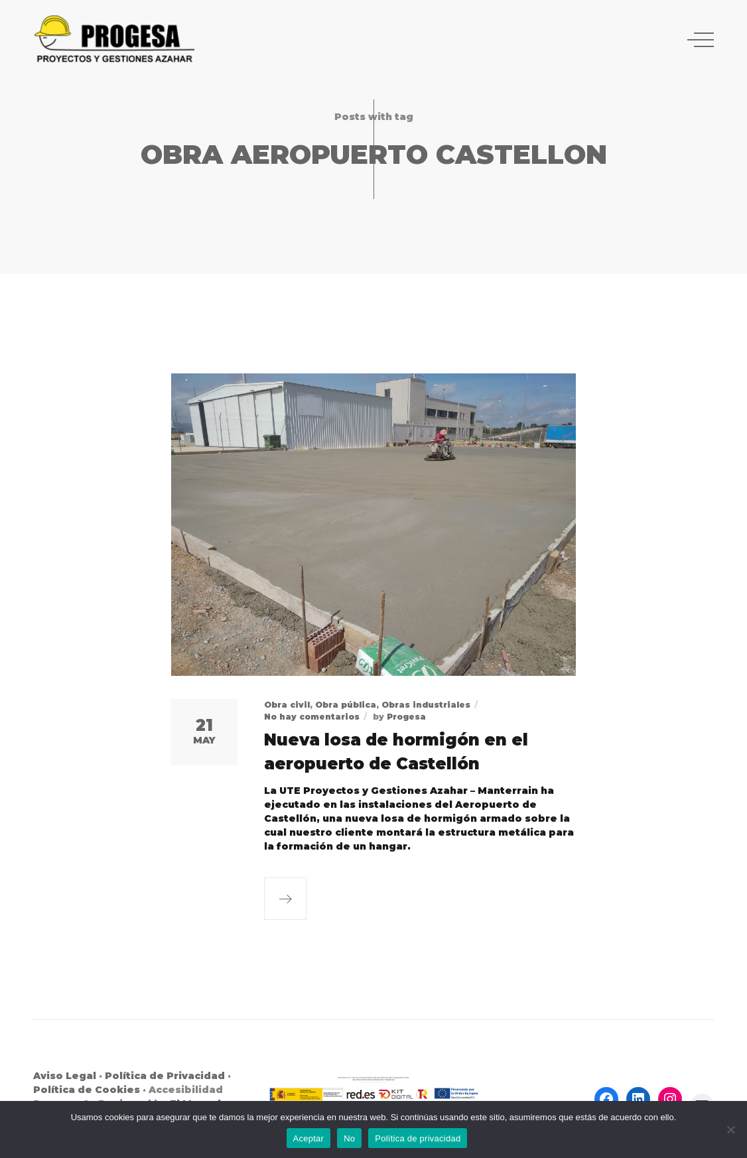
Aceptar (308, 1138)
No (349, 1138)
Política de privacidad (417, 1138)
